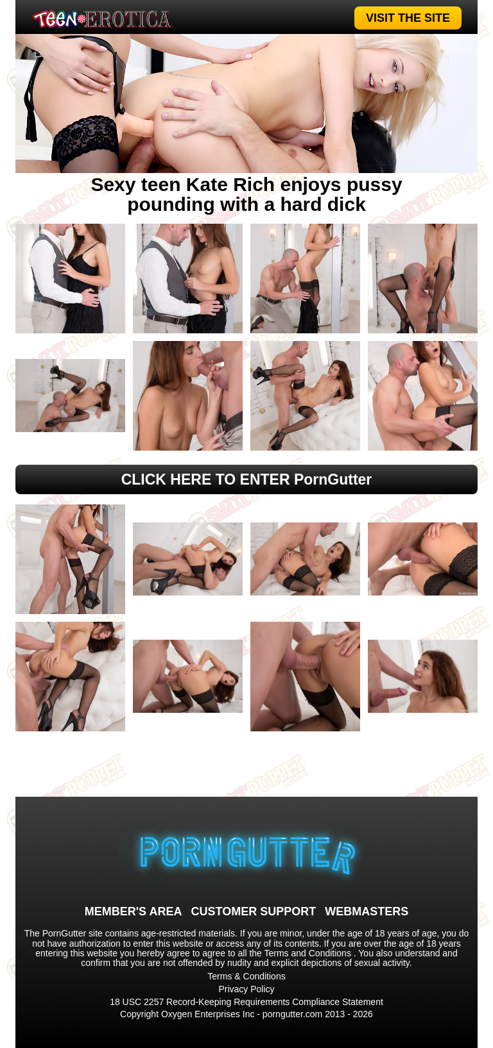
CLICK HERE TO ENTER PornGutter (246, 479)
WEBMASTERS (366, 911)
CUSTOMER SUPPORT (253, 911)
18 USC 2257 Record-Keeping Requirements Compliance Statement (246, 1002)
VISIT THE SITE (408, 18)
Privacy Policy (246, 989)
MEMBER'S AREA (133, 911)
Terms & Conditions (246, 976)
